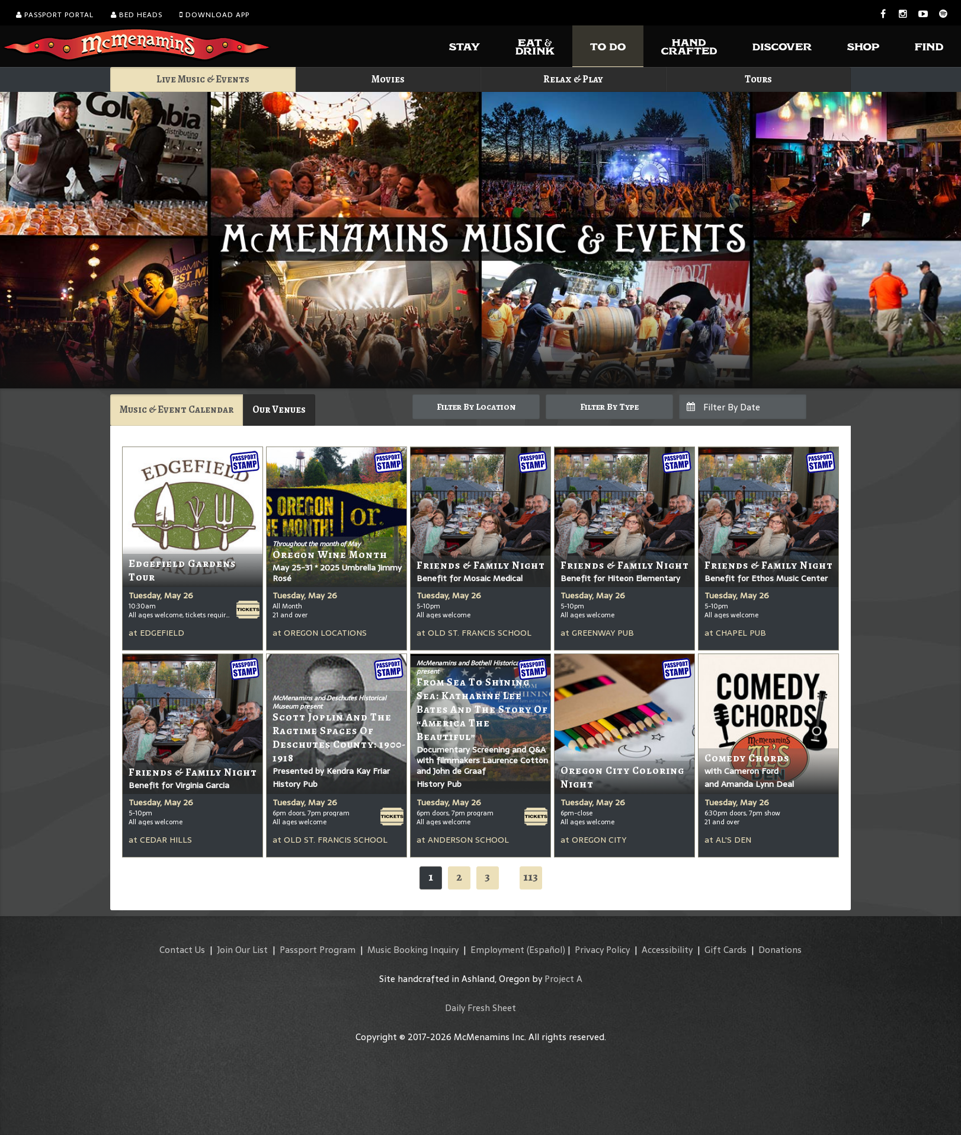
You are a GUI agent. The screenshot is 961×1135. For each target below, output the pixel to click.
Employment (497, 949)
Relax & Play (573, 79)
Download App (214, 15)
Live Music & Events (202, 79)
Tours (758, 79)
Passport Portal (55, 15)
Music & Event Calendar (176, 409)
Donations (780, 949)
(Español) (546, 949)
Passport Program (317, 949)
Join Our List (242, 949)
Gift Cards (725, 949)
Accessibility (667, 949)
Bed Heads (136, 15)
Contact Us (182, 949)
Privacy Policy (602, 949)
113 (530, 877)
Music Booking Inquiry (413, 949)
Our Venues (279, 409)
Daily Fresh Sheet (480, 1007)
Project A (563, 978)
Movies (388, 79)
